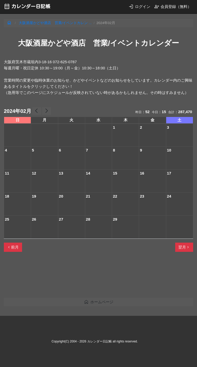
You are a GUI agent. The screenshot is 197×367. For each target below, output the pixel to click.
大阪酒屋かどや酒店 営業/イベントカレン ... (55, 23)
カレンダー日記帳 (27, 6)
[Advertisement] (97, 276)
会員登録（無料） (172, 6)
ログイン (139, 6)
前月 (13, 247)
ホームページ (98, 302)
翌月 (184, 247)
